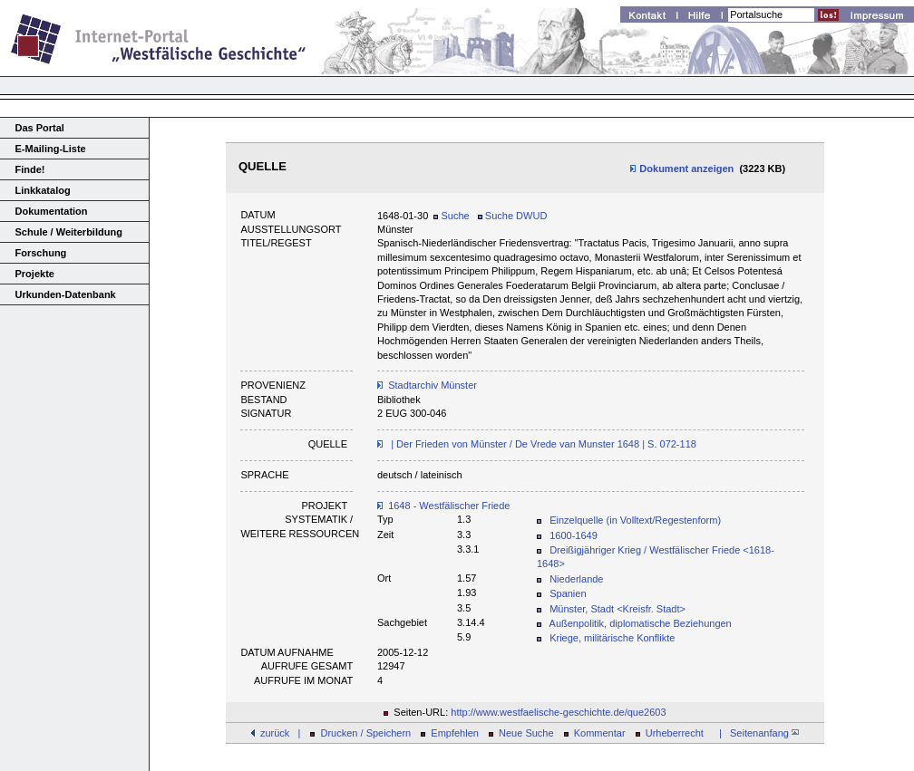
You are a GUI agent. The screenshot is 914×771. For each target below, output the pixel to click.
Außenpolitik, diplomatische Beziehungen (640, 623)
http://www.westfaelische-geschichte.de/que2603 (558, 712)
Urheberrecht (675, 733)
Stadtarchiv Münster (432, 385)
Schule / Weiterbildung (68, 231)
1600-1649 (573, 535)
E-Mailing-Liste (50, 148)
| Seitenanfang (756, 733)
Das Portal (39, 127)
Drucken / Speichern (366, 733)
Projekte (34, 273)
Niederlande (576, 578)
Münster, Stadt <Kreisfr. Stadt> (617, 608)
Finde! (30, 169)
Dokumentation (51, 211)
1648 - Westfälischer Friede (449, 505)
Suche (451, 215)
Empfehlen (455, 733)
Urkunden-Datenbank (65, 294)
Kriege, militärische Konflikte (612, 637)
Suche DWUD (513, 215)
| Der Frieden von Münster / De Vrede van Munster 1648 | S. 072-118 (542, 444)
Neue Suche (526, 733)
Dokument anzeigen (681, 168)
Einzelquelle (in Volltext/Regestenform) (635, 520)
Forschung (41, 252)
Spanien (567, 593)
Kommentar (600, 733)
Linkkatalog (43, 190)
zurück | (280, 733)
